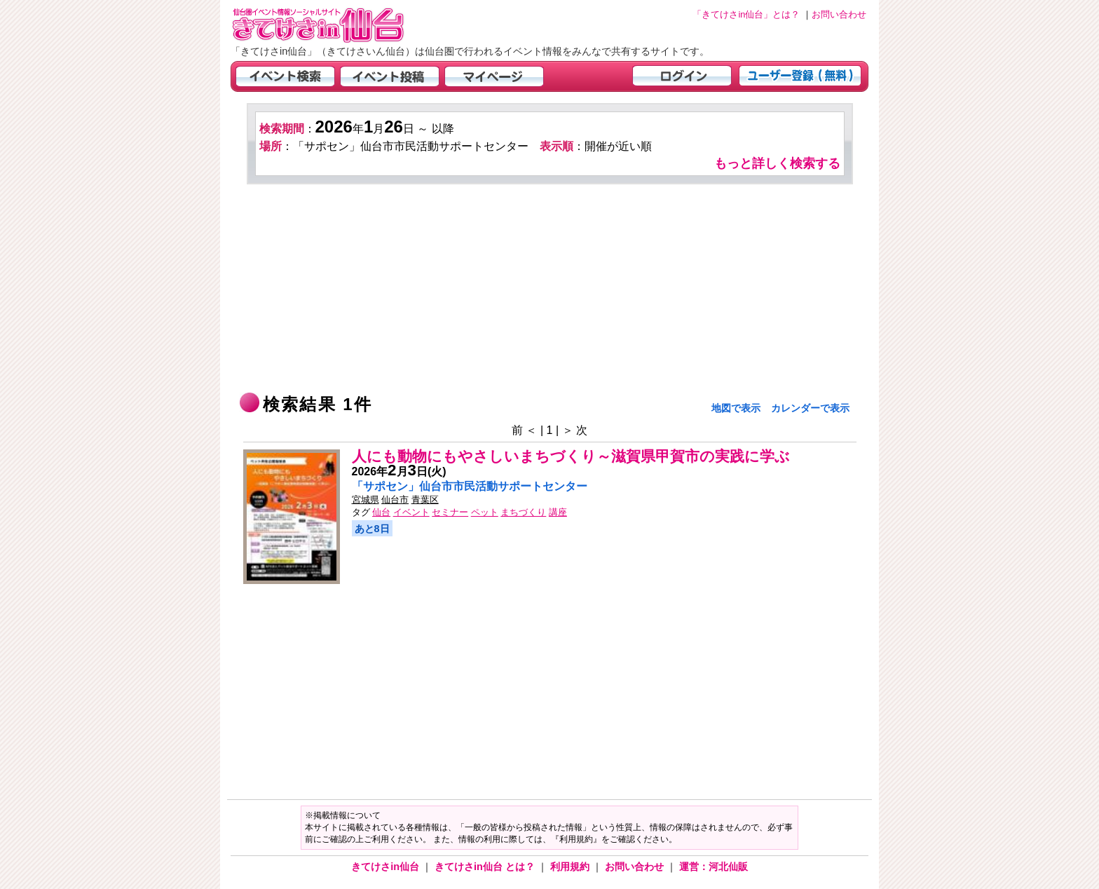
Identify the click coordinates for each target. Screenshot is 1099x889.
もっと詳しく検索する (777, 163)
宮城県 (365, 499)
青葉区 (425, 499)
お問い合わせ (636, 866)
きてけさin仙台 (386, 866)
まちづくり (523, 512)
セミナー (450, 512)
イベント (411, 512)
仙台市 (395, 499)
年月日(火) (399, 471)
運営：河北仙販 (713, 866)
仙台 (381, 512)
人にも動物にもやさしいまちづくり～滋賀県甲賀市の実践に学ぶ (571, 456)
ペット (484, 512)
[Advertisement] (550, 289)
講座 (558, 512)
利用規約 (571, 866)
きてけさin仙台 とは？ (486, 866)
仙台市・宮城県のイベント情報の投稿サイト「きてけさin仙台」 (336, 25)
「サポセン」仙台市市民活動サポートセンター (469, 486)
